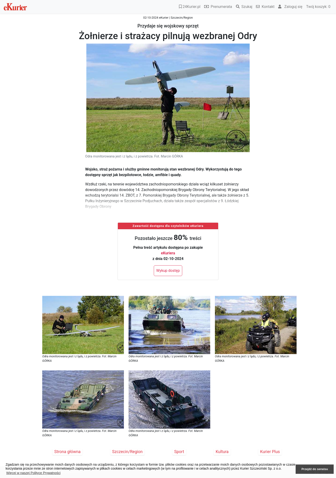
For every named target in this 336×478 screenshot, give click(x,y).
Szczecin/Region (127, 451)
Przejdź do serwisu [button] (314, 469)
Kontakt (265, 6)
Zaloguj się (290, 6)
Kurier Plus (270, 451)
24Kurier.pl (189, 6)
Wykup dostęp (168, 270)
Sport (179, 451)
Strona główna (67, 451)
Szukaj (244, 6)
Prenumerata (218, 6)
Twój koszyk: (318, 6)
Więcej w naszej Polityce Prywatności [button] (33, 473)
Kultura (222, 451)
